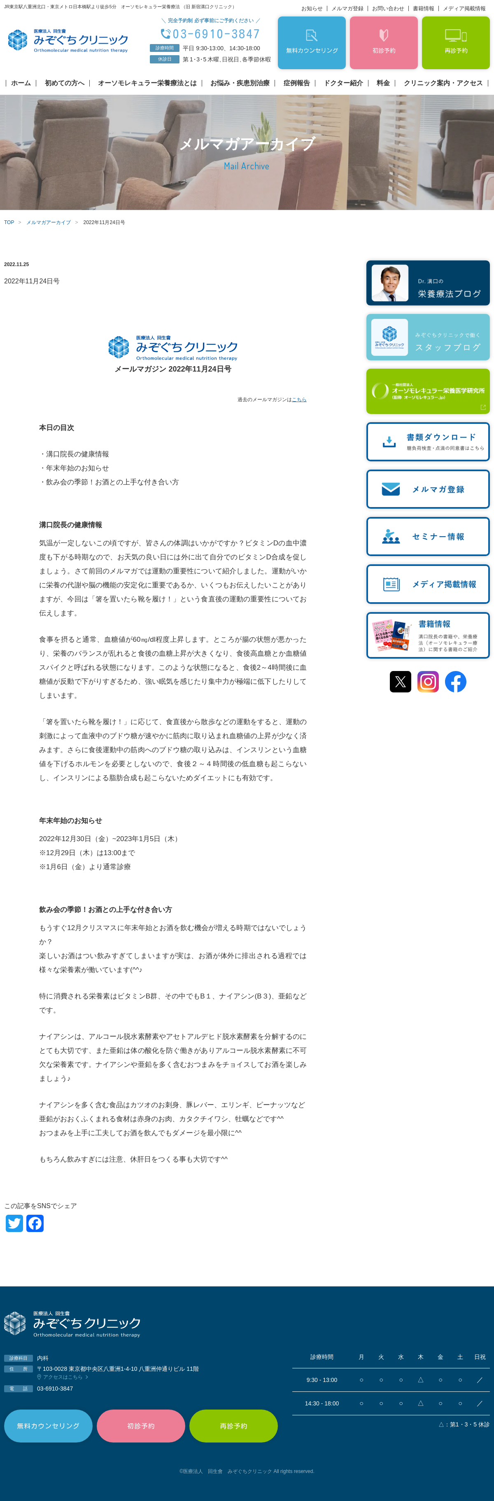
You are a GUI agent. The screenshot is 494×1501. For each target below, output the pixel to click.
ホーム (21, 83)
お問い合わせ (388, 8)
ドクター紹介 (343, 83)
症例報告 (297, 83)
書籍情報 (423, 8)
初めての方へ (64, 83)
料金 (383, 83)
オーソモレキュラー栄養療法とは (147, 83)
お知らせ (312, 8)
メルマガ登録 (347, 8)
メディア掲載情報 (464, 8)
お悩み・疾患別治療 (240, 83)
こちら (299, 399)
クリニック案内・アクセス (443, 83)
